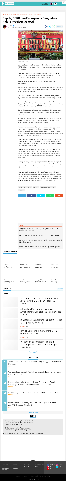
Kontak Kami (25, 476)
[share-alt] (22, 195)
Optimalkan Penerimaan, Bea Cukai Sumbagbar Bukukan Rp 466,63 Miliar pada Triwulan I (40, 312)
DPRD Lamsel (12, 14)
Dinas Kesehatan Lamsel (39, 465)
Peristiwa (40, 8)
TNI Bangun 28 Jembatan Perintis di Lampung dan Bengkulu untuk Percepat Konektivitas (38, 344)
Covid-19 (15, 465)
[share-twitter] (50, 26)
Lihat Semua (33, 352)
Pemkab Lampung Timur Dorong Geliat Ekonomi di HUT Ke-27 (38, 332)
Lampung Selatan (11, 8)
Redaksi (18, 476)
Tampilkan (60, 288)
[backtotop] (33, 461)
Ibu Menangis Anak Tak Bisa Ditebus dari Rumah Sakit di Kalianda (32, 394)
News (34, 14)
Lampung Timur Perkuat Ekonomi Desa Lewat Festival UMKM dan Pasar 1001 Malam (39, 301)
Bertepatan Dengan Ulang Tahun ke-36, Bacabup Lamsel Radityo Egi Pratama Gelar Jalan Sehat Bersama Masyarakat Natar (20, 422)
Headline (15, 468)
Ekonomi (47, 8)
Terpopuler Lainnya (33, 412)
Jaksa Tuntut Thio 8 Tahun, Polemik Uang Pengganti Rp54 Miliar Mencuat (35, 363)
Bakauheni (5, 465)
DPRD (6, 14)
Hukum (34, 8)
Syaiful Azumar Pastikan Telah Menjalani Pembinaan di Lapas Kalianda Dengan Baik (18, 429)
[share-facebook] (46, 26)
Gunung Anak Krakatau (5, 469)
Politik (54, 8)
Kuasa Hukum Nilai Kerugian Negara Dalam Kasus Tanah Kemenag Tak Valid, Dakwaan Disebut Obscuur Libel (32, 383)
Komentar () (60, 26)
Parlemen (27, 8)
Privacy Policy (46, 476)
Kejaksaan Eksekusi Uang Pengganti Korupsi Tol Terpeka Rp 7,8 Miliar (41, 321)
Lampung (20, 8)
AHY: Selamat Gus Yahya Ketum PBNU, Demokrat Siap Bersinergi (24, 433)
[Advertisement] (9, 55)
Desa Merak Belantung (27, 465)
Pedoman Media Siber (35, 476)
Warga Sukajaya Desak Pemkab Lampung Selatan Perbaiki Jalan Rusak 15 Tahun (35, 373)
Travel (60, 8)
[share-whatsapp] (53, 26)
